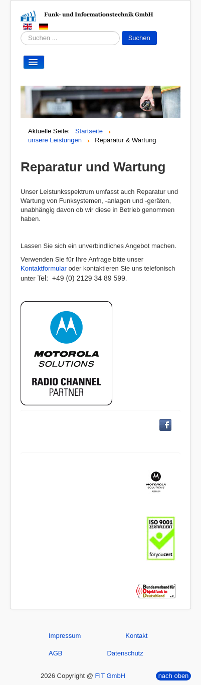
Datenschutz (125, 653)
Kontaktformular (44, 268)
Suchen (139, 38)
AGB (55, 653)
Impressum (65, 635)
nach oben (173, 675)
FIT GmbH (110, 675)
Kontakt (136, 635)
